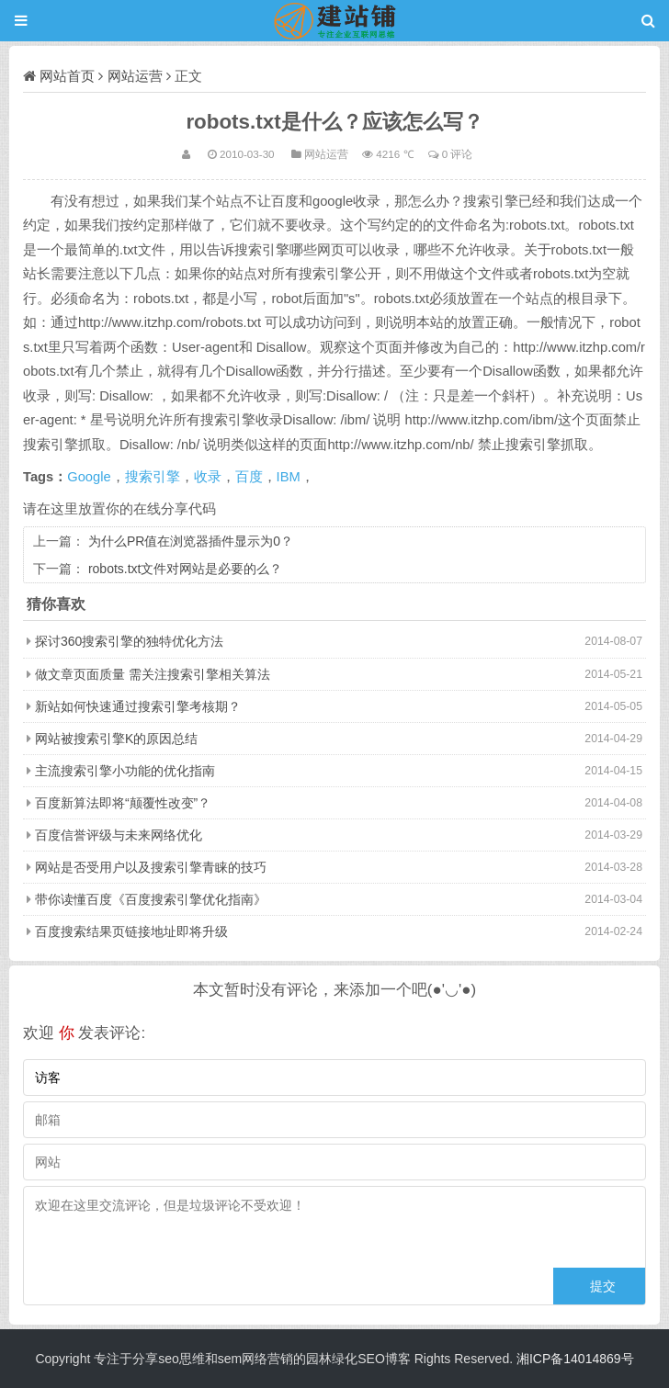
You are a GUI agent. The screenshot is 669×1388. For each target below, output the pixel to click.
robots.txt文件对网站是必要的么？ (185, 568)
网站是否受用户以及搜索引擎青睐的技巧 (150, 867)
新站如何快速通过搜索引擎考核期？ (138, 706)
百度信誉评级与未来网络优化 (118, 835)
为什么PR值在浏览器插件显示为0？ (190, 541)
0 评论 (457, 154)
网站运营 (135, 76)
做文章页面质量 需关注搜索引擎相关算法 (152, 674)
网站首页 (67, 76)
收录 (207, 476)
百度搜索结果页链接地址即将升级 (131, 931)
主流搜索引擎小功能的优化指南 (125, 770)
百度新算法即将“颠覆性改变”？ (122, 803)
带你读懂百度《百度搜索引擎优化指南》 (150, 899)
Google (88, 476)
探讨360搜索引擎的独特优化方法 (129, 641)
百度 (249, 476)
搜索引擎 (152, 476)
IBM (288, 476)
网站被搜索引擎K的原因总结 (116, 738)
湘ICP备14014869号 (575, 1358)
